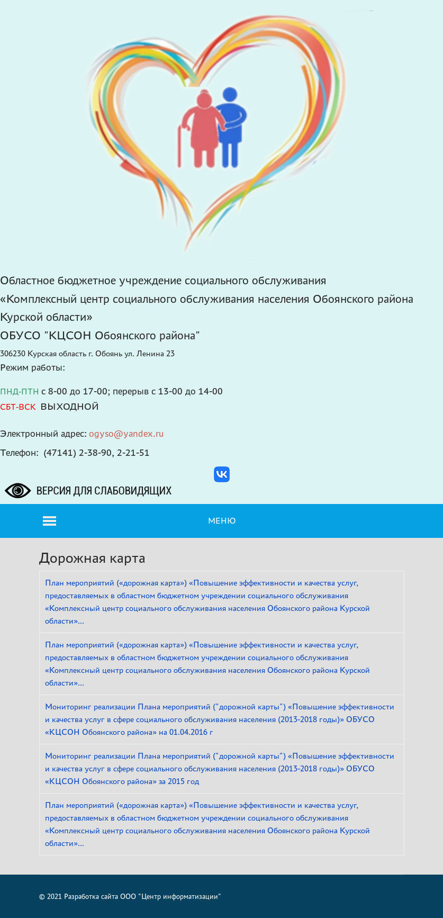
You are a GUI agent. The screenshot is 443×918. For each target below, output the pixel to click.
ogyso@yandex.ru (126, 433)
